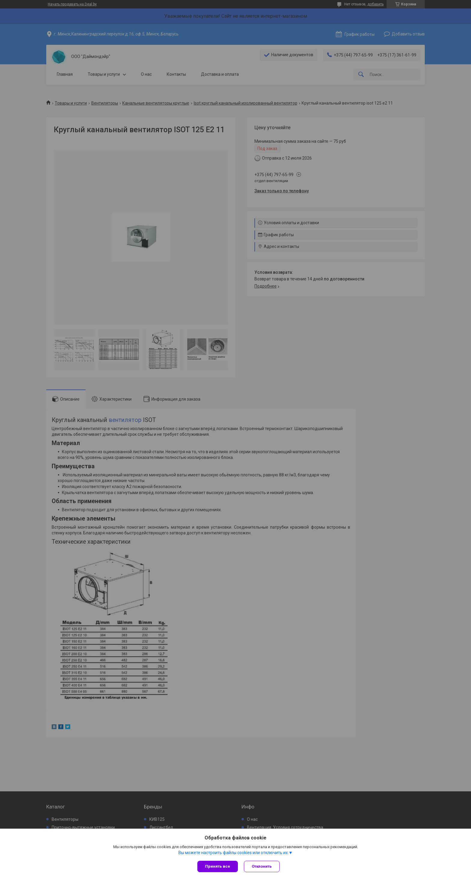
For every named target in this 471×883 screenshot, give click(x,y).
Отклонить (262, 866)
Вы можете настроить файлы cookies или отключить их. (233, 852)
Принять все (217, 866)
